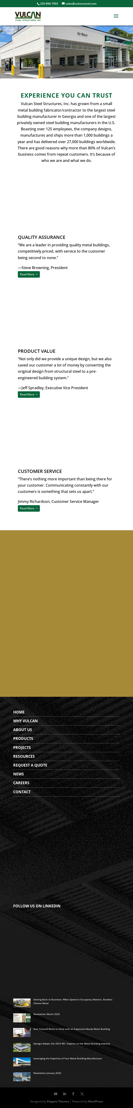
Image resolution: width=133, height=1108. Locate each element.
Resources (24, 756)
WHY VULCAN (25, 720)
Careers (21, 782)
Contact (22, 791)
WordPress (95, 1101)
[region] (66, 52)
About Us (22, 729)
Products (23, 738)
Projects (22, 747)
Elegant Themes (58, 1101)
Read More (27, 274)
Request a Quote (30, 765)
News (18, 774)
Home (19, 712)
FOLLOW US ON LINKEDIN (36, 906)
